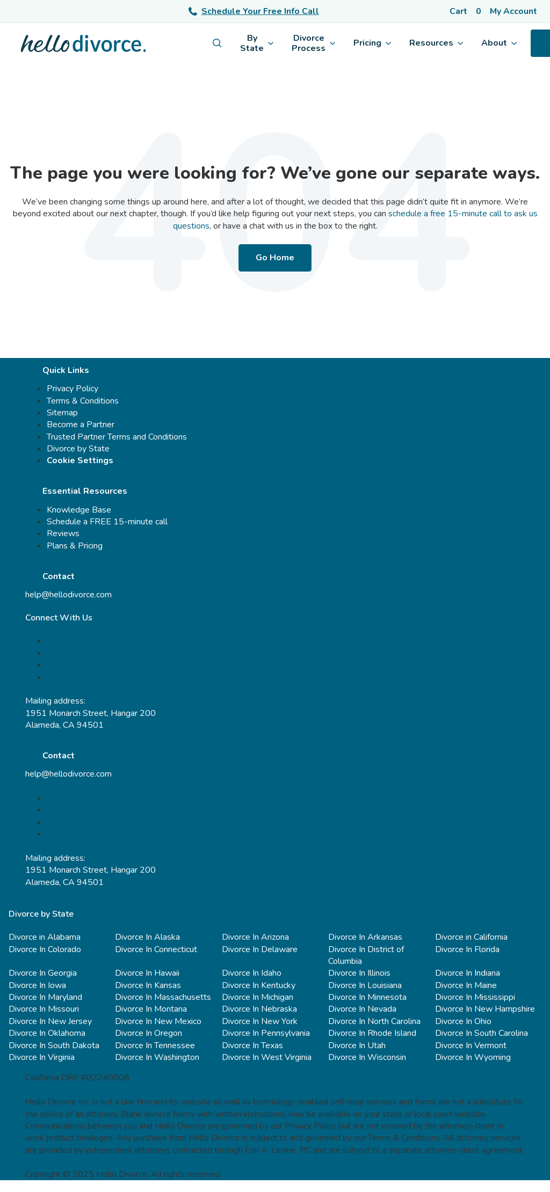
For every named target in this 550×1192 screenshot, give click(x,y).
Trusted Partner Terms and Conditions (117, 437)
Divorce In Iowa (37, 985)
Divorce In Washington (157, 1057)
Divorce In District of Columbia (366, 955)
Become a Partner (80, 424)
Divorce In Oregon (148, 1033)
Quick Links (65, 370)
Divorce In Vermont (470, 1045)
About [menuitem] (499, 43)
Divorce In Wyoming (473, 1057)
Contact (58, 576)
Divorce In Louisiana (365, 985)
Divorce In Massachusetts (163, 997)
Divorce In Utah (357, 1045)
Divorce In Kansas (148, 985)
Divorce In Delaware (260, 949)
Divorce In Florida (467, 949)
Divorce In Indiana (467, 973)
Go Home (275, 258)
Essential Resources (84, 491)
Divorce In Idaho (251, 973)
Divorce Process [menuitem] (313, 43)
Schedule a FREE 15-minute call (107, 522)
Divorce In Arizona (255, 937)
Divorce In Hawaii (147, 973)
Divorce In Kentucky (258, 985)
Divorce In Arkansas (365, 937)
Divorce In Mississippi (475, 997)
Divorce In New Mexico (158, 1021)
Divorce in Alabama (45, 937)
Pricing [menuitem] (372, 43)
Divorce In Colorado (45, 949)
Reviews (63, 533)
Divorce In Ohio (463, 1021)
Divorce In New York (260, 1021)
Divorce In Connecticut (156, 949)
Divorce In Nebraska (259, 1009)
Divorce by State (78, 449)
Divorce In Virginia (42, 1057)
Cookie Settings (80, 460)
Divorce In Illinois (359, 973)
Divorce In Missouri (44, 1009)
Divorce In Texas (252, 1045)
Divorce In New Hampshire (485, 1009)
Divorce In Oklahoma (47, 1033)
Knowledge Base (79, 510)
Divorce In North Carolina (374, 1021)
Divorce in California (471, 937)
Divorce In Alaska (147, 937)
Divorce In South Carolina (481, 1033)
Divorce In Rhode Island (372, 1033)
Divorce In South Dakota (54, 1045)
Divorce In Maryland (45, 997)
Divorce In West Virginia (267, 1057)
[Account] (515, 11)
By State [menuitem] (256, 43)
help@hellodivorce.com (68, 595)
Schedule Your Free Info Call (254, 11)
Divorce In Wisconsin (367, 1057)
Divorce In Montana (151, 1009)
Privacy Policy (72, 388)
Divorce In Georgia (43, 973)
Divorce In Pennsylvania (266, 1033)
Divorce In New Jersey (50, 1021)
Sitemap (62, 413)
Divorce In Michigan (257, 997)
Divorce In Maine (466, 985)
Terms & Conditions (83, 401)
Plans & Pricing (75, 546)
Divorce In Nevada (362, 1009)
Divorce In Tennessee (155, 1045)
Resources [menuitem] (436, 43)
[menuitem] (217, 43)
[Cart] (465, 11)
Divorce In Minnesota (367, 997)
